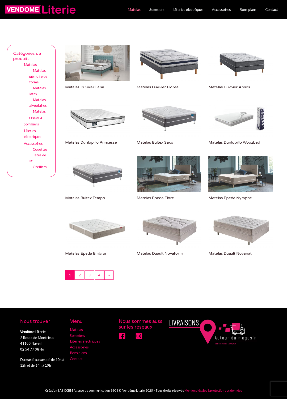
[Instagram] (138, 335)
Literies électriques (194, 9)
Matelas (142, 9)
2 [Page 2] (80, 275)
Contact (272, 9)
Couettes (40, 149)
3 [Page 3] (90, 275)
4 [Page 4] (99, 275)
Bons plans (250, 9)
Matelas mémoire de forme (38, 76)
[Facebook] (122, 335)
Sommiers (164, 9)
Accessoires (225, 9)
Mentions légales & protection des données (213, 390)
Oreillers (40, 167)
